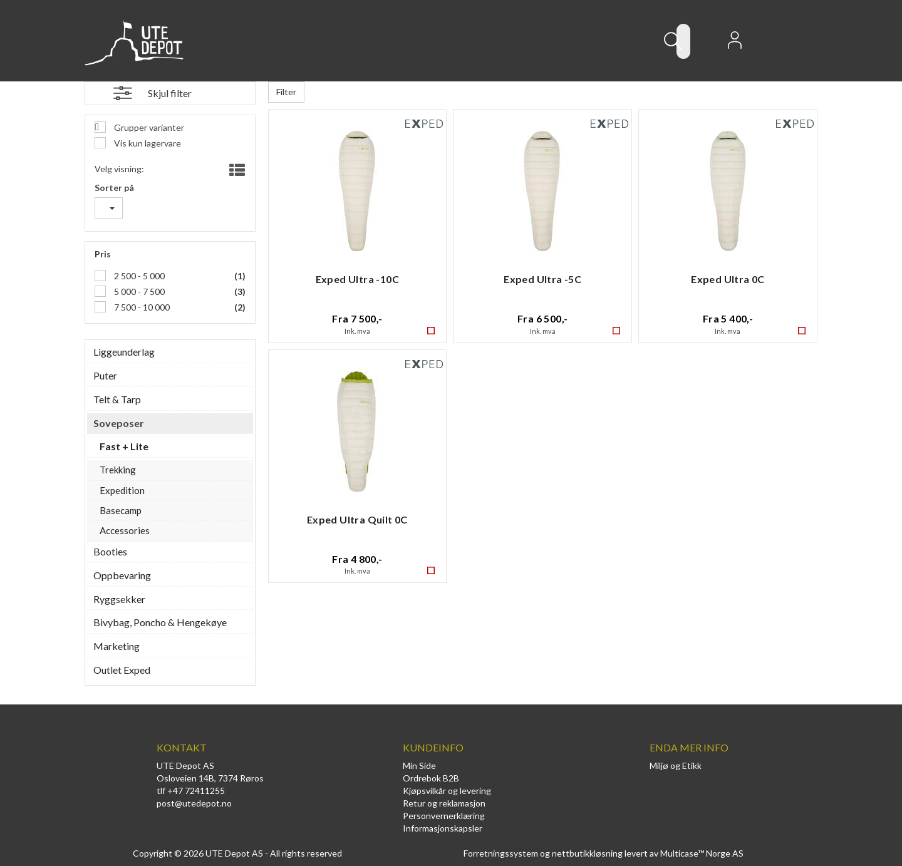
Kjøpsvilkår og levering (447, 790)
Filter (286, 91)
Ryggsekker (119, 599)
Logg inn (734, 44)
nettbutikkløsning (587, 853)
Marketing (116, 646)
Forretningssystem (501, 853)
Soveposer (118, 423)
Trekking (118, 469)
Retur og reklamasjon (444, 803)
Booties (110, 551)
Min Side (419, 765)
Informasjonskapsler (442, 828)
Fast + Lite (124, 446)
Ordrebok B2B (431, 778)
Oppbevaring (122, 575)
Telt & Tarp (117, 399)
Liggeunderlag (124, 352)
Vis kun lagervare (146, 143)
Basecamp (121, 510)
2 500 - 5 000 (138, 276)
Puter (105, 375)
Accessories (125, 530)
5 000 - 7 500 (138, 291)
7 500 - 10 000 (141, 307)
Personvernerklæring (444, 815)
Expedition (122, 490)
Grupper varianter (148, 127)
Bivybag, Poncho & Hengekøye (160, 622)
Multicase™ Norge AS (702, 853)
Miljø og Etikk (676, 765)
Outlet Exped (121, 670)
